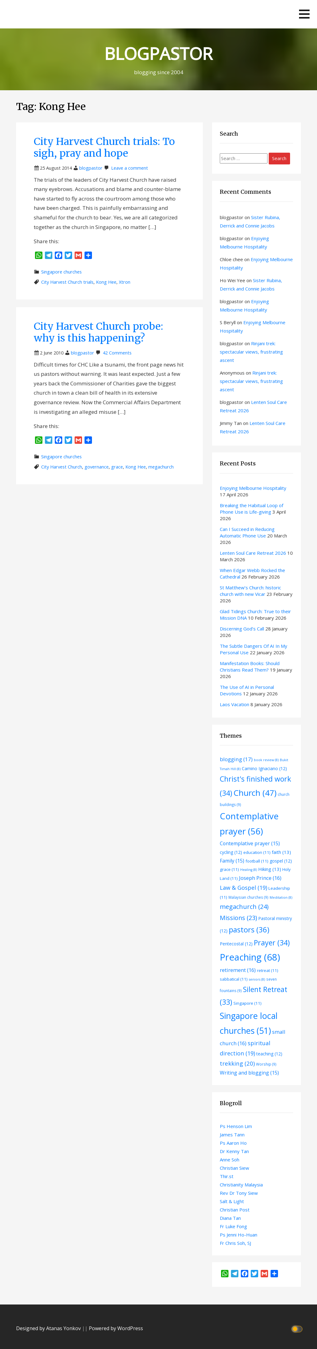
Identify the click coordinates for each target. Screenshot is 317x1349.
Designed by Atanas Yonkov (49, 1328)
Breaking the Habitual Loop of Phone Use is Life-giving (251, 508)
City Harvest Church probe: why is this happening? (98, 332)
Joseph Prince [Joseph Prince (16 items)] (260, 877)
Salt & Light (232, 1201)
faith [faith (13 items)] (281, 852)
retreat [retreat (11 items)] (267, 970)
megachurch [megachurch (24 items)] (244, 906)
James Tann (232, 1134)
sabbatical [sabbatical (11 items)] (234, 979)
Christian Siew (234, 1168)
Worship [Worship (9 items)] (266, 1064)
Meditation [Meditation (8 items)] (281, 897)
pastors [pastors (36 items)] (249, 930)
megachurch (161, 467)
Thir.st (226, 1176)
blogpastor (90, 168)
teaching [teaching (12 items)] (269, 1054)
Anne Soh (229, 1159)
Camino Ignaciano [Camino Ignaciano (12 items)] (264, 768)
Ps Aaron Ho (233, 1143)
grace (117, 467)
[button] (304, 14)
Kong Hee (106, 282)
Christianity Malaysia (241, 1184)
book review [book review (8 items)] (266, 760)
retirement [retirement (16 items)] (238, 970)
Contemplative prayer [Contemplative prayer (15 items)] (250, 843)
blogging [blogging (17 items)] (236, 759)
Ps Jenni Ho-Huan (238, 1235)
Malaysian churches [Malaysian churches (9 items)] (248, 897)
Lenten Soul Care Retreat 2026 (253, 553)
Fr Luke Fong (233, 1226)
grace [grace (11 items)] (229, 869)
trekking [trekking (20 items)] (237, 1063)
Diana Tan (230, 1218)
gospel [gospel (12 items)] (281, 861)
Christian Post (235, 1210)
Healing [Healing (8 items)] (248, 870)
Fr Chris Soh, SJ (235, 1243)
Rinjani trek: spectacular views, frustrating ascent (251, 351)
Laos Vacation (234, 704)
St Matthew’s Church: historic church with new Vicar (250, 590)
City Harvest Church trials (67, 282)
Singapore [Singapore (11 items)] (247, 1003)
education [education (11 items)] (257, 852)
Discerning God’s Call (242, 629)
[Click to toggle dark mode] (297, 1328)
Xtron (124, 282)
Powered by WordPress (116, 1328)
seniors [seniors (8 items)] (257, 979)
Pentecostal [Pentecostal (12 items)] (236, 944)
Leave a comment (129, 168)
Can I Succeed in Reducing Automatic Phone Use (247, 532)
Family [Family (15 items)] (232, 860)
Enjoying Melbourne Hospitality (253, 488)
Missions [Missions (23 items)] (238, 918)
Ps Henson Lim (236, 1126)
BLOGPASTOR (158, 53)
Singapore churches (61, 272)
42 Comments (117, 353)
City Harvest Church (61, 467)
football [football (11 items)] (256, 861)
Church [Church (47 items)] (254, 792)
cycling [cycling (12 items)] (231, 852)
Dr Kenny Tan (234, 1151)
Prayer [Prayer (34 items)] (272, 943)
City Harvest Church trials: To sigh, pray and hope (104, 147)
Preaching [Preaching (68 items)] (250, 957)
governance (97, 467)
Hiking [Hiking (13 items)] (269, 869)
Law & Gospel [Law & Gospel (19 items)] (243, 887)
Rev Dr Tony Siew (239, 1193)
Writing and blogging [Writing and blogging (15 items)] (249, 1072)
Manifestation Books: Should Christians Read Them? (250, 666)
